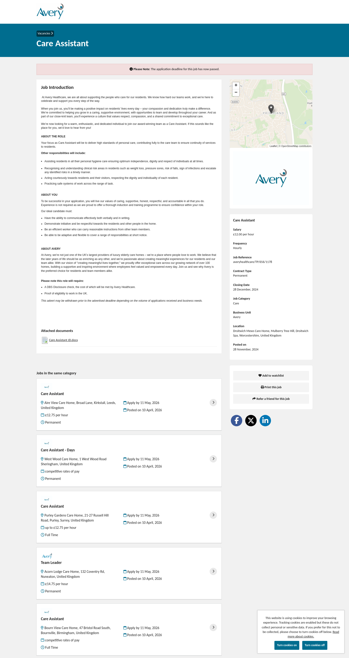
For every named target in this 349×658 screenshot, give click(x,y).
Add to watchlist (271, 376)
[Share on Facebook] (236, 420)
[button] (271, 109)
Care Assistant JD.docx (63, 340)
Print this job (271, 387)
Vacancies (45, 33)
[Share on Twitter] (251, 420)
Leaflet (273, 146)
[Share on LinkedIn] (265, 420)
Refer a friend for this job (271, 399)
